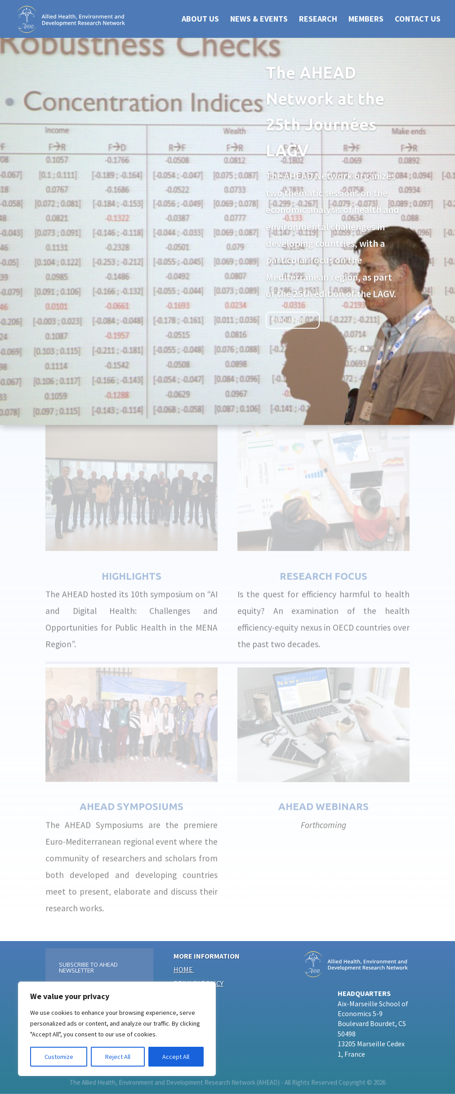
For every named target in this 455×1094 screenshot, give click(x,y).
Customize (59, 1057)
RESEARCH (318, 20)
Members (366, 20)
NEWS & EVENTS (259, 20)
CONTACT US (418, 20)
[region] (117, 1029)
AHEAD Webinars (323, 797)
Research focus (323, 567)
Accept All (175, 1057)
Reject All (117, 1057)
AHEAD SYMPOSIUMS (131, 797)
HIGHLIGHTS (131, 567)
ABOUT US (200, 20)
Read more (288, 323)
